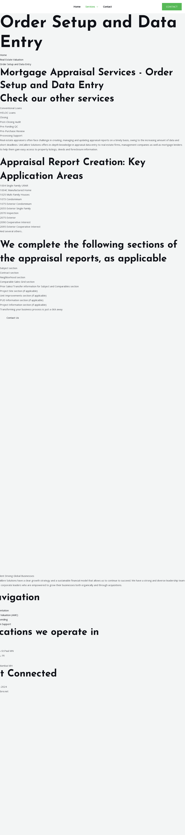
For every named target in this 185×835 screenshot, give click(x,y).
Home (77, 6)
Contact (107, 6)
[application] (96, 6)
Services (91, 6)
